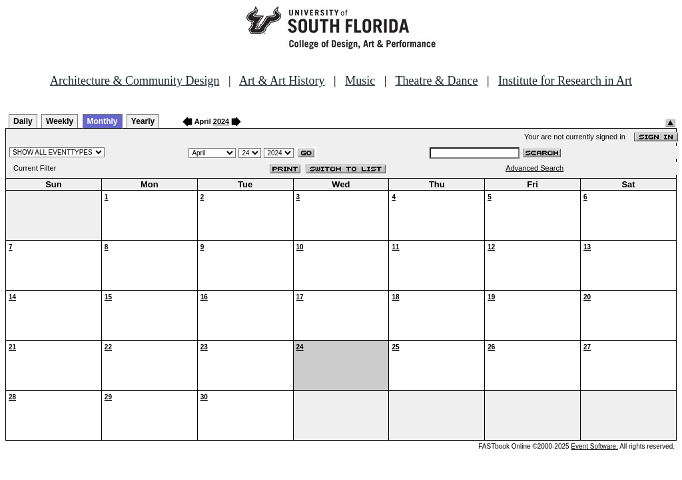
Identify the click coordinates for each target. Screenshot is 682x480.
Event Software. (594, 446)
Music (360, 80)
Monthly (102, 121)
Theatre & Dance (436, 80)
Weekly (59, 121)
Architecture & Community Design (134, 80)
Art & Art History (282, 80)
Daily (23, 121)
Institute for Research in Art (565, 80)
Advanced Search (534, 168)
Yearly (143, 121)
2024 (221, 121)
